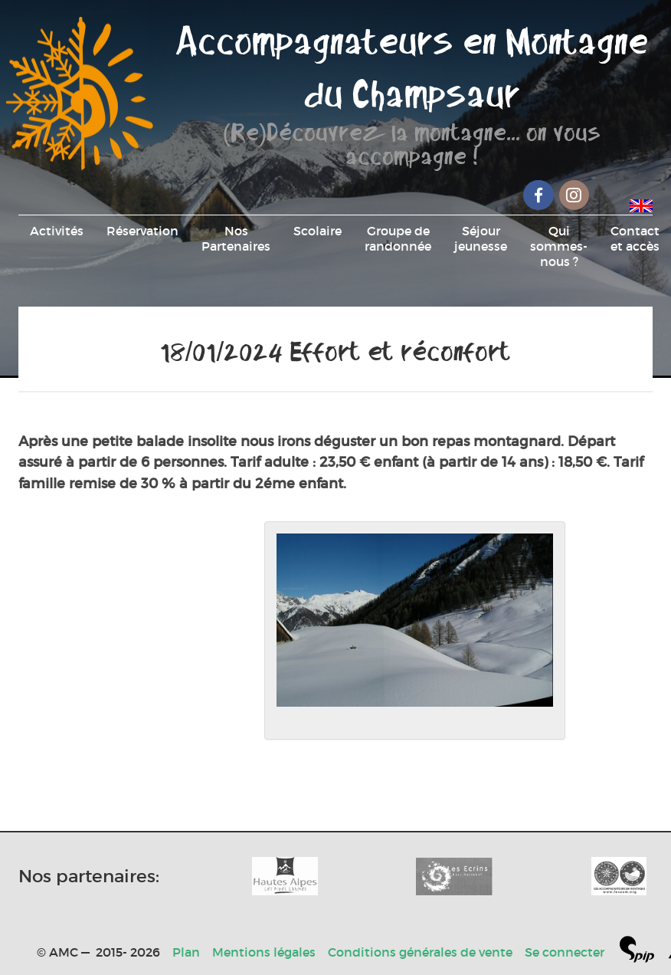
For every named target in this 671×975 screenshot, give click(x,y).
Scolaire (317, 230)
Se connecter (564, 952)
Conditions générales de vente (420, 952)
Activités (56, 230)
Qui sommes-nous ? (559, 246)
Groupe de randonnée (398, 238)
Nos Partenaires (235, 238)
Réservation (142, 230)
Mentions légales (264, 952)
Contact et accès (635, 238)
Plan (186, 952)
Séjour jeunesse (480, 238)
